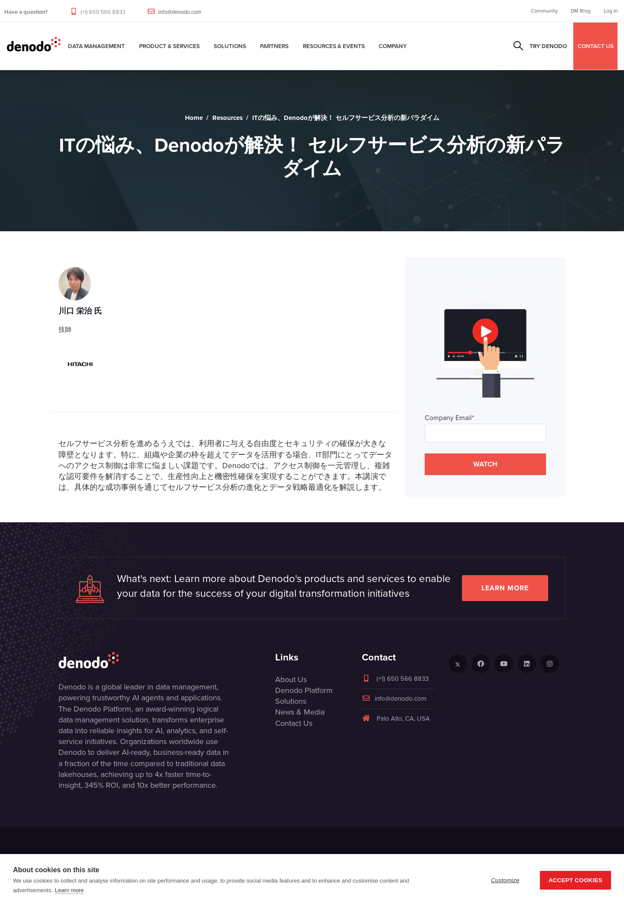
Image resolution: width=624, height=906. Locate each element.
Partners (274, 46)
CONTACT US (596, 46)
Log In (611, 11)
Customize (505, 880)
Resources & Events (334, 46)
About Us (291, 679)
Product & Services (169, 46)
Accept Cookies (575, 880)
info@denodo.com (180, 12)
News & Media (300, 712)
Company (393, 46)
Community (544, 11)
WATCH (485, 464)
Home (194, 118)
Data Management (96, 46)
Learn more (505, 588)
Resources (227, 118)
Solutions (230, 46)
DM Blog (581, 11)
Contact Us (293, 723)
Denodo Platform (304, 690)
